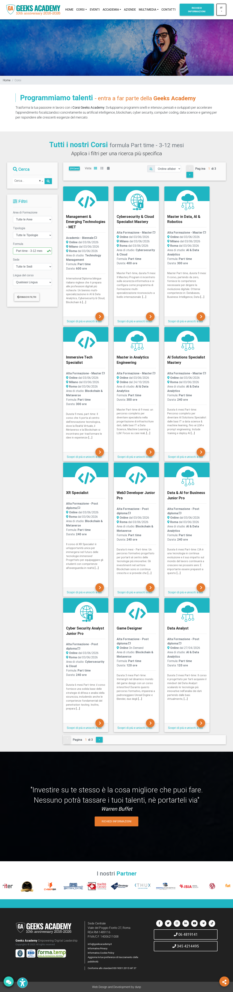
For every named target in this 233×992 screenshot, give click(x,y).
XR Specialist (77, 492)
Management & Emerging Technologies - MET (85, 221)
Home (7, 80)
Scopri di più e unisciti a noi (84, 321)
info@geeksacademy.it (100, 944)
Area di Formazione (25, 212)
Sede (16, 259)
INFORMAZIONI (197, 9)
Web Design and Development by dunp (116, 987)
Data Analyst (178, 628)
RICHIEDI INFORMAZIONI (116, 821)
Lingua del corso (23, 275)
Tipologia (19, 228)
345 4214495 (185, 946)
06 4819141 (186, 934)
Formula (18, 244)
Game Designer (129, 628)
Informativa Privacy (97, 948)
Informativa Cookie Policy (101, 952)
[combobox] (28, 181)
